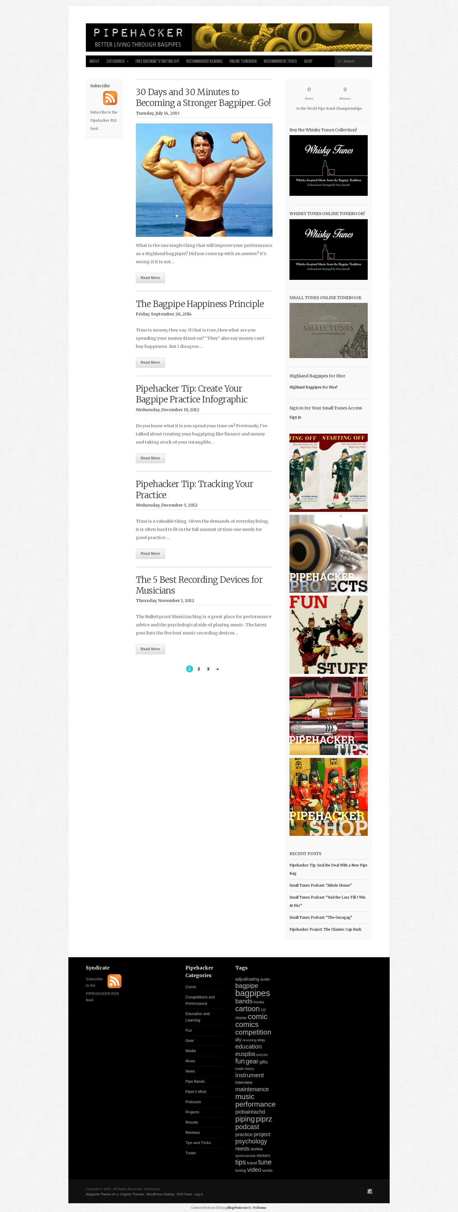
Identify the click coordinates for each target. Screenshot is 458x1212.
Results (191, 1122)
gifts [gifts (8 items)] (263, 1061)
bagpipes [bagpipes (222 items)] (252, 993)
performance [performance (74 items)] (255, 1104)
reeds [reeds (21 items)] (242, 1148)
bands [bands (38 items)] (244, 1001)
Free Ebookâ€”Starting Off (157, 61)
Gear (189, 1040)
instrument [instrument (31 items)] (249, 1075)
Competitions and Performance (200, 1000)
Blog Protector (238, 1208)
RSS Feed (184, 1194)
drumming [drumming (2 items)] (249, 1040)
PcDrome (259, 1208)
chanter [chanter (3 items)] (241, 1018)
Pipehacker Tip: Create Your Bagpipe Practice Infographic (192, 394)
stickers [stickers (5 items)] (263, 1155)
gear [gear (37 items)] (252, 1061)
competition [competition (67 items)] (253, 1032)
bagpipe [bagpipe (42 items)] (247, 985)
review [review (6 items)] (256, 1149)
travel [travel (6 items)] (252, 1163)
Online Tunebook (243, 61)
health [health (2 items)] (239, 1068)
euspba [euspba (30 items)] (245, 1053)
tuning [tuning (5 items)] (240, 1170)
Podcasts (193, 1102)
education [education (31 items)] (248, 1046)
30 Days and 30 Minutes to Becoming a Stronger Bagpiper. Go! (203, 97)
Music (190, 1061)
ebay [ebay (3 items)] (261, 1040)
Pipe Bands (195, 1081)
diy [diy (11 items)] (238, 1039)
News (190, 1071)
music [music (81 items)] (244, 1096)
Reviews (192, 1132)
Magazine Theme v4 (100, 1194)
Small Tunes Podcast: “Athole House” (320, 885)
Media (190, 1051)
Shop (308, 61)
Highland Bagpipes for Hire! (313, 387)
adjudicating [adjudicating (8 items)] (247, 978)
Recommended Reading (204, 61)
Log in (198, 1194)
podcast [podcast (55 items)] (247, 1127)
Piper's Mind (195, 1091)
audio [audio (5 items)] (265, 979)
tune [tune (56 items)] (265, 1162)
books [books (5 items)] (259, 1002)
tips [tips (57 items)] (240, 1162)
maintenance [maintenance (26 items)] (252, 1089)
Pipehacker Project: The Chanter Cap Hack (325, 929)
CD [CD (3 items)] (263, 1010)
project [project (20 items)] (262, 1134)
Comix (190, 987)
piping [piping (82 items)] (245, 1119)
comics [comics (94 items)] (247, 1024)
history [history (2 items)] (249, 1068)
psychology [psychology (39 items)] (251, 1141)
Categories (116, 62)
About (94, 61)
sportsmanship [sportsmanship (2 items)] (245, 1155)
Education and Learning (197, 1017)
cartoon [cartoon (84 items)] (247, 1009)
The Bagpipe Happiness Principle (200, 304)
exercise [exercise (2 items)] (262, 1054)
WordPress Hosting (160, 1194)
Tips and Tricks (198, 1142)
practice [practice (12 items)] (244, 1134)
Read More (150, 277)
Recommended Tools (280, 61)
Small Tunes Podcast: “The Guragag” (320, 917)
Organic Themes (132, 1194)
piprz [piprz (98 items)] (264, 1119)
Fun (188, 1030)
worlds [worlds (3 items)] (268, 1171)
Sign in (295, 417)
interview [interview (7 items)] (244, 1082)
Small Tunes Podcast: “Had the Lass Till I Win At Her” (327, 901)
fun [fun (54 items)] (240, 1061)
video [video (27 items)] (254, 1169)
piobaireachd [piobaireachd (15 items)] (250, 1112)
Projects (192, 1112)
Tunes (190, 1153)
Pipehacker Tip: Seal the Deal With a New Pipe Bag (328, 869)
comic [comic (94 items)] (258, 1016)
